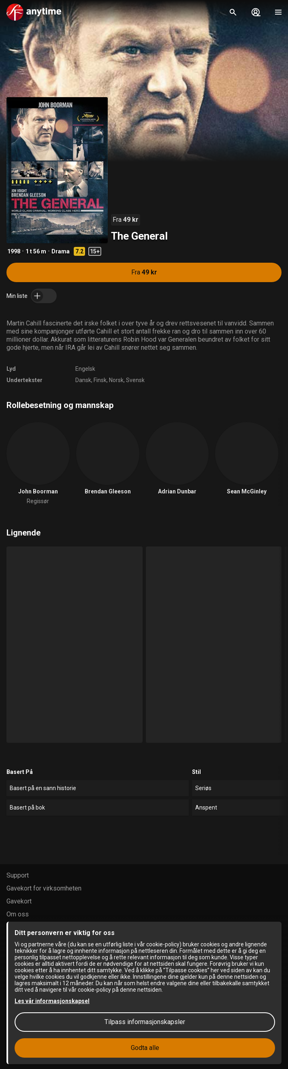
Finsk (100, 380)
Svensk (135, 380)
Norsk (116, 380)
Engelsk (85, 369)
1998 (13, 251)
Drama (60, 251)
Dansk (83, 380)
